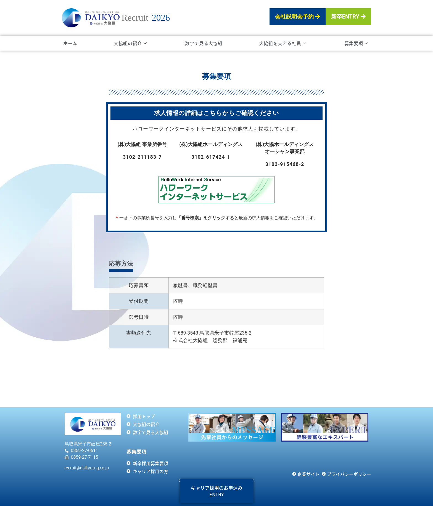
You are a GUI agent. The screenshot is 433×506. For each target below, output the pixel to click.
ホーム (70, 43)
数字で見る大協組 (204, 43)
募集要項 (356, 43)
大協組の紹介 (130, 43)
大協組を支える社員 (282, 43)
